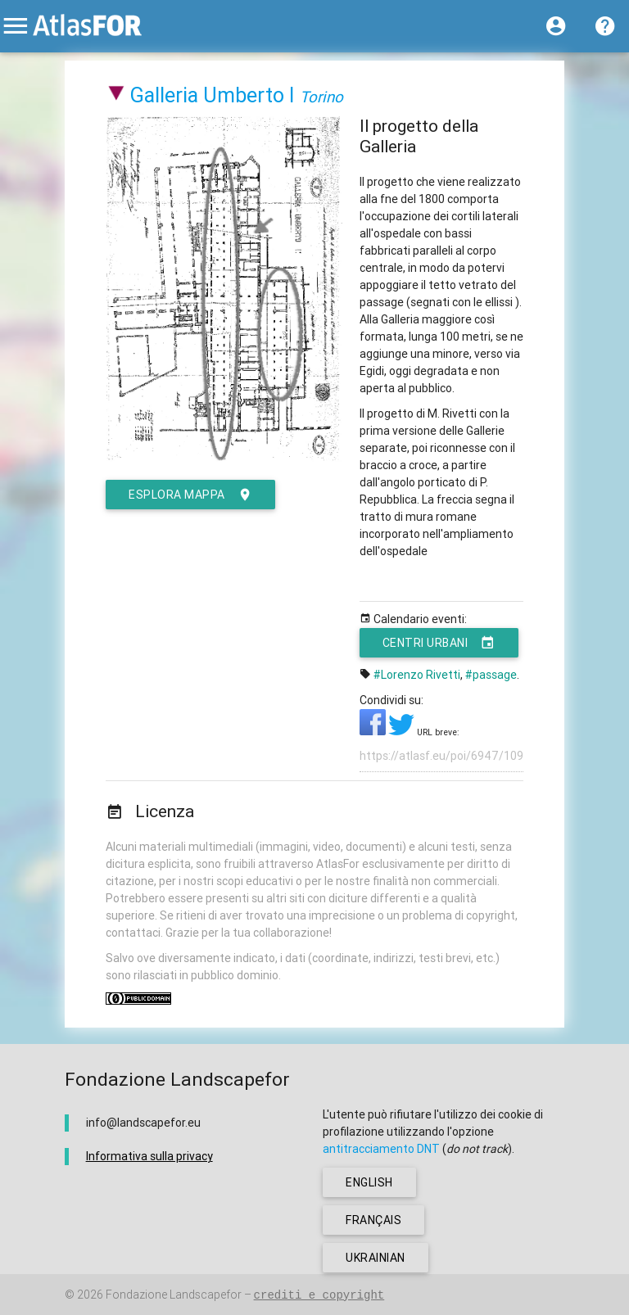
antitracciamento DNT (381, 1148)
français (373, 1220)
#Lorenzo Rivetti (416, 674)
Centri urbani (439, 643)
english (369, 1182)
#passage (491, 674)
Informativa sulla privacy (149, 1156)
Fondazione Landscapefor (174, 1294)
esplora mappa (190, 494)
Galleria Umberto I (212, 95)
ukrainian (375, 1257)
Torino (321, 96)
